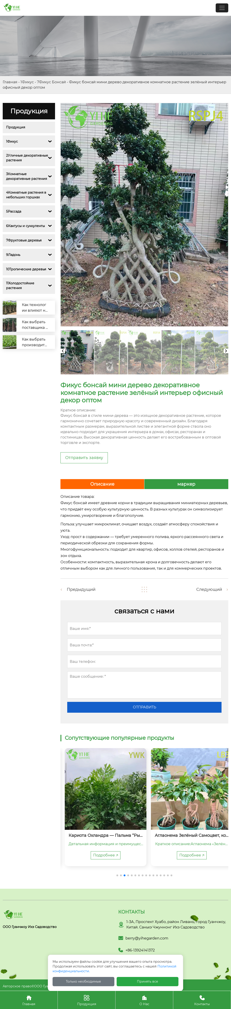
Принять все (147, 981)
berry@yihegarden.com (146, 938)
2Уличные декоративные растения (27, 157)
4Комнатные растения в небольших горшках (26, 194)
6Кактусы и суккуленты (25, 226)
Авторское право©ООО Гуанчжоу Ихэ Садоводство (45, 986)
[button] (117, 875)
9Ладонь (13, 255)
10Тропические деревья (26, 269)
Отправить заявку (84, 457)
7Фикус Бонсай (51, 82)
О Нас (144, 1000)
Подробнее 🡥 (101, 855)
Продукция (15, 127)
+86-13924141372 (140, 950)
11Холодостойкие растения (20, 285)
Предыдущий (81, 589)
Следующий (209, 589)
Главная (10, 82)
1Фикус (27, 82)
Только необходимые (83, 981)
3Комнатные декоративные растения (26, 176)
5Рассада (13, 211)
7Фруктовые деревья (24, 240)
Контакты (202, 1000)
